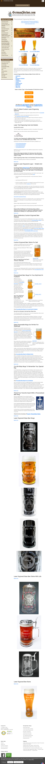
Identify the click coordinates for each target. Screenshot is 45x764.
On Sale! (3, 50)
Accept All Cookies (18, 762)
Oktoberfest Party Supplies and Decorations (6, 35)
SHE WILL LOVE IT (38, 283)
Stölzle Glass (4, 68)
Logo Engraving (25, 104)
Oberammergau (4, 39)
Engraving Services (26, 738)
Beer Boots (3, 27)
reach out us (26, 167)
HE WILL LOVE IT (38, 294)
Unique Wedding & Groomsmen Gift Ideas (5, 42)
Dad (16, 77)
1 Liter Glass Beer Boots (20, 147)
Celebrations (18, 76)
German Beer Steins (5, 21)
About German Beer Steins (27, 736)
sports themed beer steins (33, 414)
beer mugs (36, 228)
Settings (4, 762)
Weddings (17, 79)
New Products (4, 53)
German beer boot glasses (28, 229)
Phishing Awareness (4, 748)
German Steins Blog (26, 727)
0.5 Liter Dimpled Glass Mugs (21, 143)
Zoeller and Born (4, 71)
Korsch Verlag (4, 65)
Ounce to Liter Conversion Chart (22, 5)
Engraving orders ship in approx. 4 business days (31, 745)
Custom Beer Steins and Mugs (28, 728)
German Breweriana (5, 32)
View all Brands (4, 77)
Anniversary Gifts (19, 83)
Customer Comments (4, 745)
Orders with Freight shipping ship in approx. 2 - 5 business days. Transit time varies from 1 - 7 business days (33, 750)
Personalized (23, 51)
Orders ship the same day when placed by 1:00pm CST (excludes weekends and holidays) (33, 743)
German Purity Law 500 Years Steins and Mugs (5, 44)
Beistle (3, 72)
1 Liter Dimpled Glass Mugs (21, 144)
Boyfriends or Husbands (20, 78)
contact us (29, 183)
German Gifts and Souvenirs (5, 31)
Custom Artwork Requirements (28, 730)
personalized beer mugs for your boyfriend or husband (26, 309)
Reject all (10, 762)
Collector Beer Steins (5, 47)
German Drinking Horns (5, 49)
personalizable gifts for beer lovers (31, 230)
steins (43, 228)
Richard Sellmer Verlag (5, 66)
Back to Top (16, 161)
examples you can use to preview (22, 116)
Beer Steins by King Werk (6, 61)
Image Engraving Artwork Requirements (29, 21)
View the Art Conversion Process (20, 196)
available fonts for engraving (35, 106)
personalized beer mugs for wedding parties (24, 354)
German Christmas (5, 23)
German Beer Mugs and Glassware (5, 25)
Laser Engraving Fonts (30, 23)
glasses (39, 228)
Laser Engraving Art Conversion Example (30, 22)
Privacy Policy (31, 759)
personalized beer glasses (36, 220)
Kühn (2, 69)
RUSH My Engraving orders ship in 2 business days (31, 746)
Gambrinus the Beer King (27, 732)
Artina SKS (3, 75)
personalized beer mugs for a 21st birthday (24, 380)
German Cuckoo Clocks (6, 46)
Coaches (17, 82)
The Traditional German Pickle (28, 735)
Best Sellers (4, 52)
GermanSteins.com (5, 63)
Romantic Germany (5, 55)
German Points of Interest (27, 734)
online (34, 174)
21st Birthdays (18, 80)
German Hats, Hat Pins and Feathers (5, 37)
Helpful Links (3, 744)
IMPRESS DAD (35, 258)
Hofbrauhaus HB (4, 74)
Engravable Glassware (5, 28)
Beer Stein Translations (27, 731)
